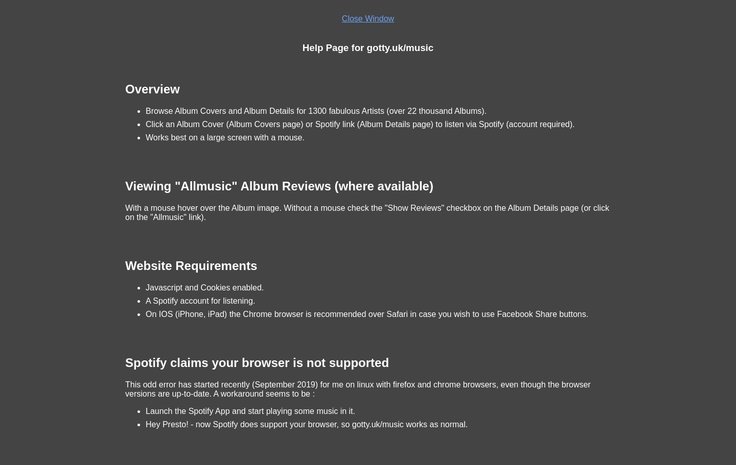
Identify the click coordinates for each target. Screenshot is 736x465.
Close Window (368, 18)
